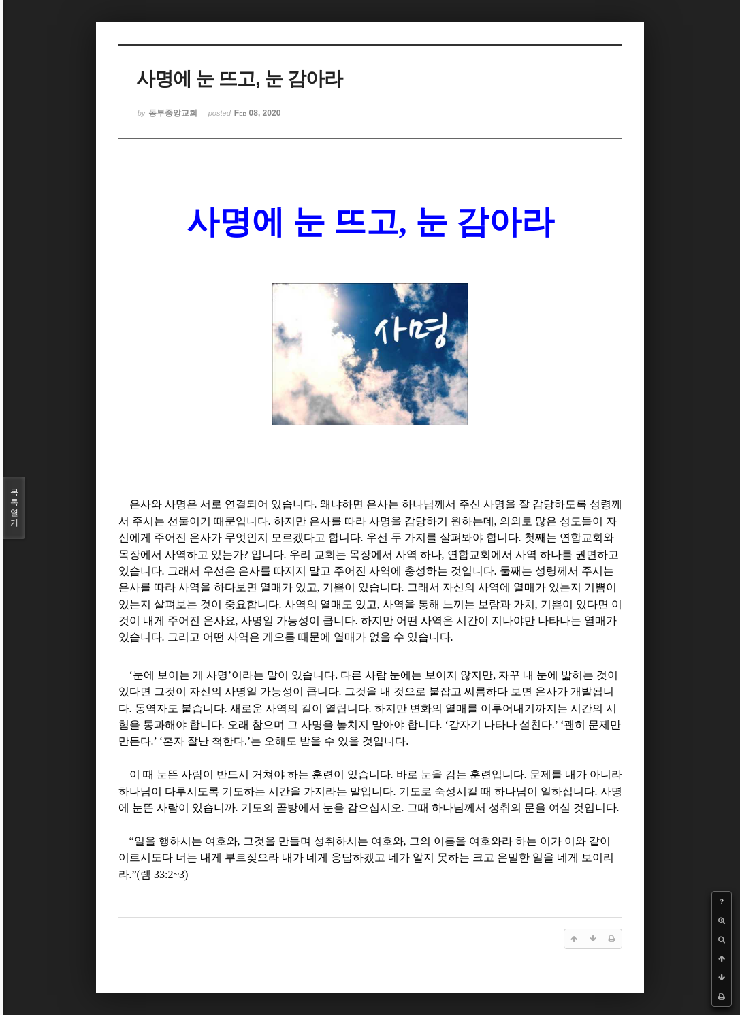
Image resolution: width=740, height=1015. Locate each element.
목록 (14, 507)
